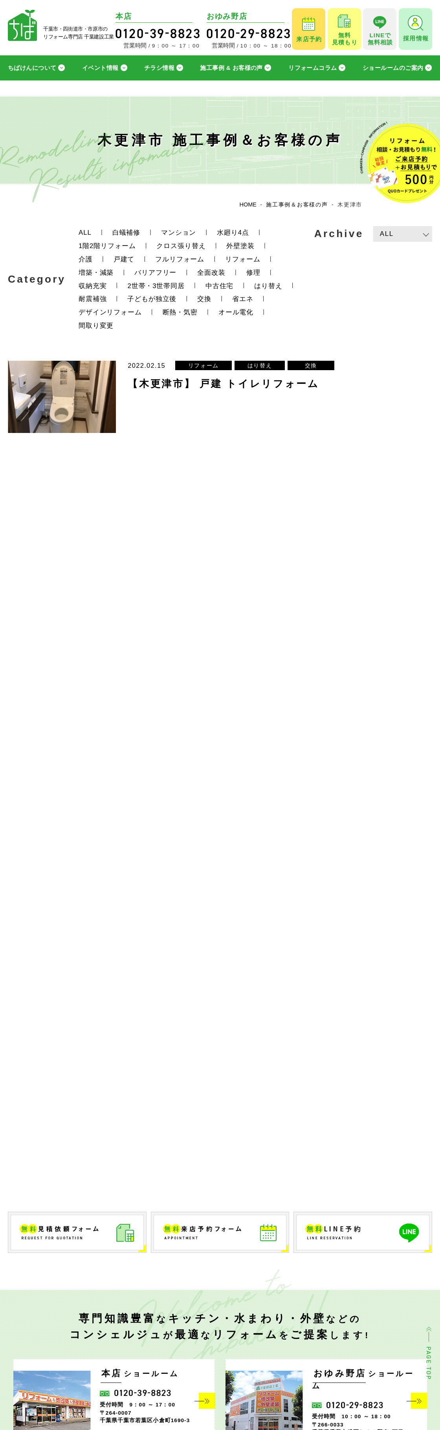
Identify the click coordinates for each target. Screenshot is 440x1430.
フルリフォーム (179, 259)
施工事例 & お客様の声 (231, 67)
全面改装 (211, 272)
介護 (86, 259)
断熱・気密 (180, 312)
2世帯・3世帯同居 (155, 286)
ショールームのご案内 (393, 67)
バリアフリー (155, 272)
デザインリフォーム (110, 312)
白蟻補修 (126, 232)
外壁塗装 (240, 246)
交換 (204, 299)
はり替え (268, 286)
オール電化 (235, 312)
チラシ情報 (159, 67)
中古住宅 (219, 286)
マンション (178, 232)
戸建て (124, 259)
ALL (85, 232)
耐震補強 (92, 299)
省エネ (242, 299)
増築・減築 (96, 272)
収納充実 (92, 286)
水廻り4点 (233, 232)
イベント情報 (100, 67)
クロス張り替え (180, 246)
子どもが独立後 (151, 299)
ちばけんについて (32, 67)
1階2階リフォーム (107, 246)
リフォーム (242, 259)
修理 (253, 272)
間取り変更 (96, 325)
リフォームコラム (312, 67)
